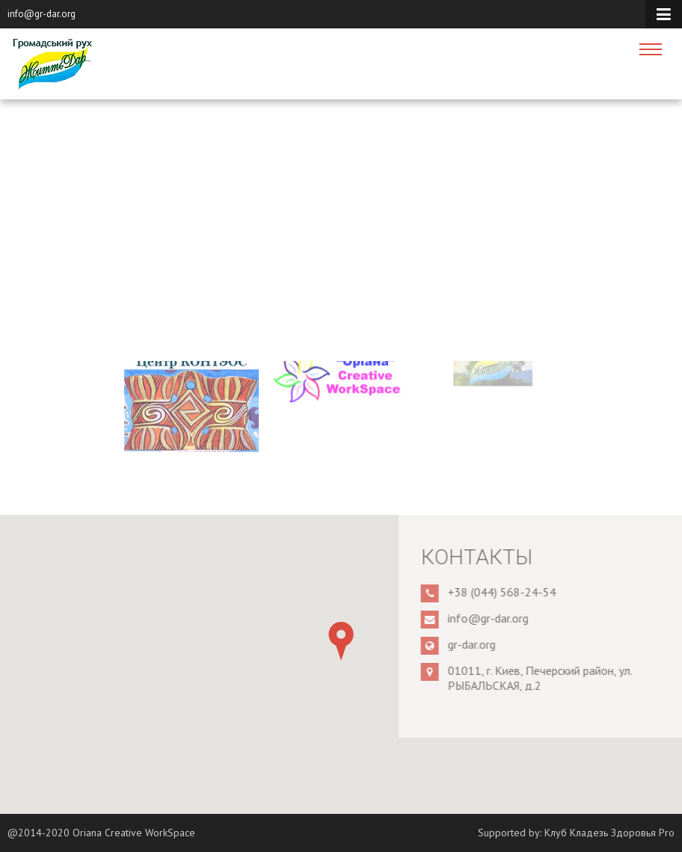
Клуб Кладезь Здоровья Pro (609, 832)
